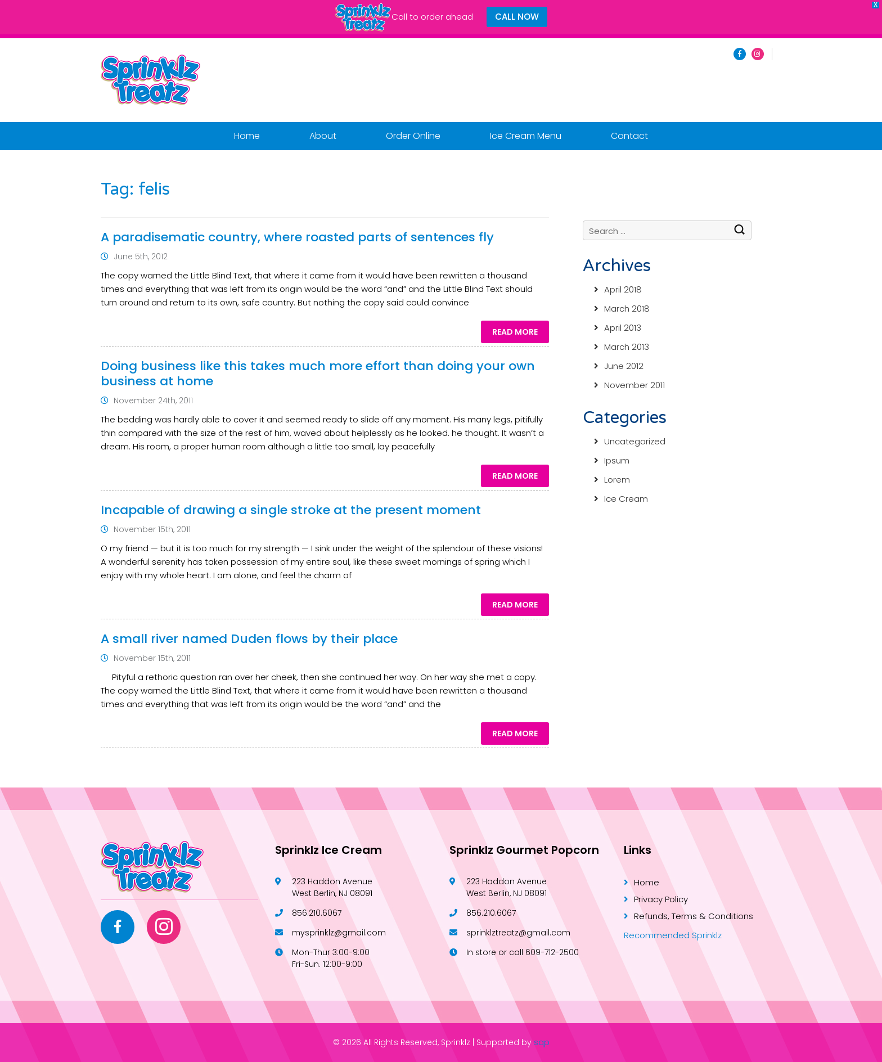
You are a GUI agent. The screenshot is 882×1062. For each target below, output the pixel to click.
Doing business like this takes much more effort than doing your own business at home (318, 373)
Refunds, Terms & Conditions (693, 916)
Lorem (617, 479)
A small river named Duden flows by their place (249, 638)
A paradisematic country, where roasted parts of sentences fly (297, 237)
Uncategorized (634, 441)
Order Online (413, 135)
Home (247, 135)
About (322, 135)
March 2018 (627, 308)
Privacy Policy (661, 899)
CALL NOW (517, 16)
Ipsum (616, 460)
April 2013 (622, 328)
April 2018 (623, 289)
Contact (629, 135)
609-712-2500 (552, 952)
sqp (542, 1042)
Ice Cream (626, 499)
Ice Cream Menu (525, 135)
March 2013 (626, 347)
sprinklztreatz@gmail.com (518, 932)
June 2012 (624, 366)
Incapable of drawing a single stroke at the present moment (291, 510)
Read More (515, 332)
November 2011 (634, 385)
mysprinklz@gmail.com (339, 932)
